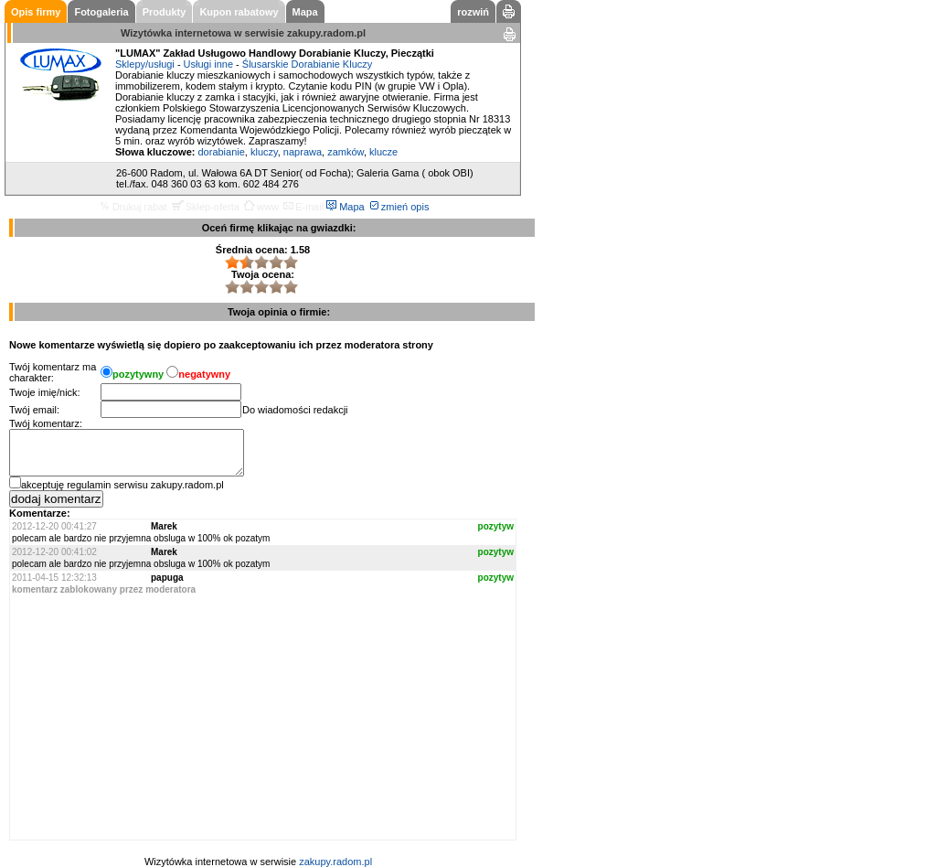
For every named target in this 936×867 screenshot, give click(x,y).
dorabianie (220, 151)
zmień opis (400, 206)
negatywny (204, 374)
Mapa (345, 206)
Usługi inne (208, 64)
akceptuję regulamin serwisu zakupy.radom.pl (122, 484)
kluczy (264, 151)
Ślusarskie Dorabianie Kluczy (307, 64)
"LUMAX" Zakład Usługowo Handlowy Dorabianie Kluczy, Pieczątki (274, 53)
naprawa (302, 151)
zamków (345, 151)
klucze (383, 151)
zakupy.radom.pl (326, 32)
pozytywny (138, 374)
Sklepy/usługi (145, 64)
